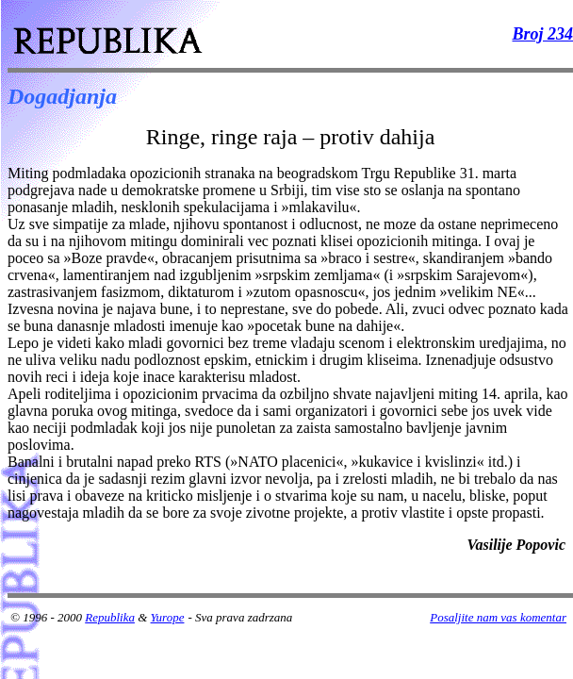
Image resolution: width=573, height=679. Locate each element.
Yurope (168, 617)
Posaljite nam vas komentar (498, 617)
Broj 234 (542, 34)
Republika (110, 617)
